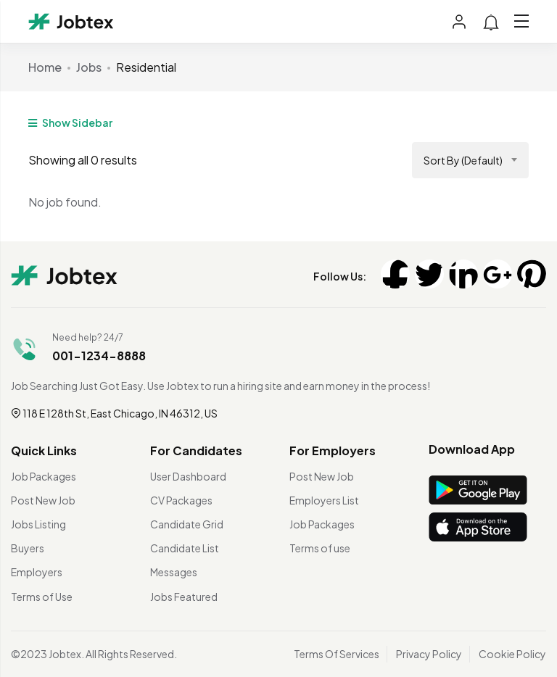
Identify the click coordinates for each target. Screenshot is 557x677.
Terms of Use (42, 596)
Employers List (324, 500)
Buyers (27, 548)
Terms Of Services (336, 654)
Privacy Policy (429, 654)
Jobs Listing (38, 524)
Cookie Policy (512, 654)
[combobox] (470, 160)
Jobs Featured (184, 596)
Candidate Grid (186, 524)
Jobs (89, 67)
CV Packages (181, 500)
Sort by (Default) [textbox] (463, 160)
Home (45, 67)
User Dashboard (188, 476)
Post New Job (43, 500)
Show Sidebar (70, 122)
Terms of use (319, 548)
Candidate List (184, 548)
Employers (36, 571)
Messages (173, 571)
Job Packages (43, 476)
